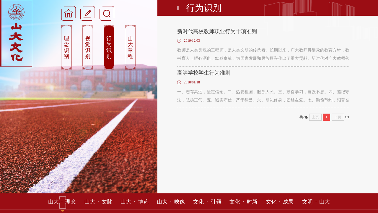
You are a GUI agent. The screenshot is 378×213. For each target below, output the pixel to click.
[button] (87, 13)
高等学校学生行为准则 (203, 73)
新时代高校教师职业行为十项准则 (217, 31)
